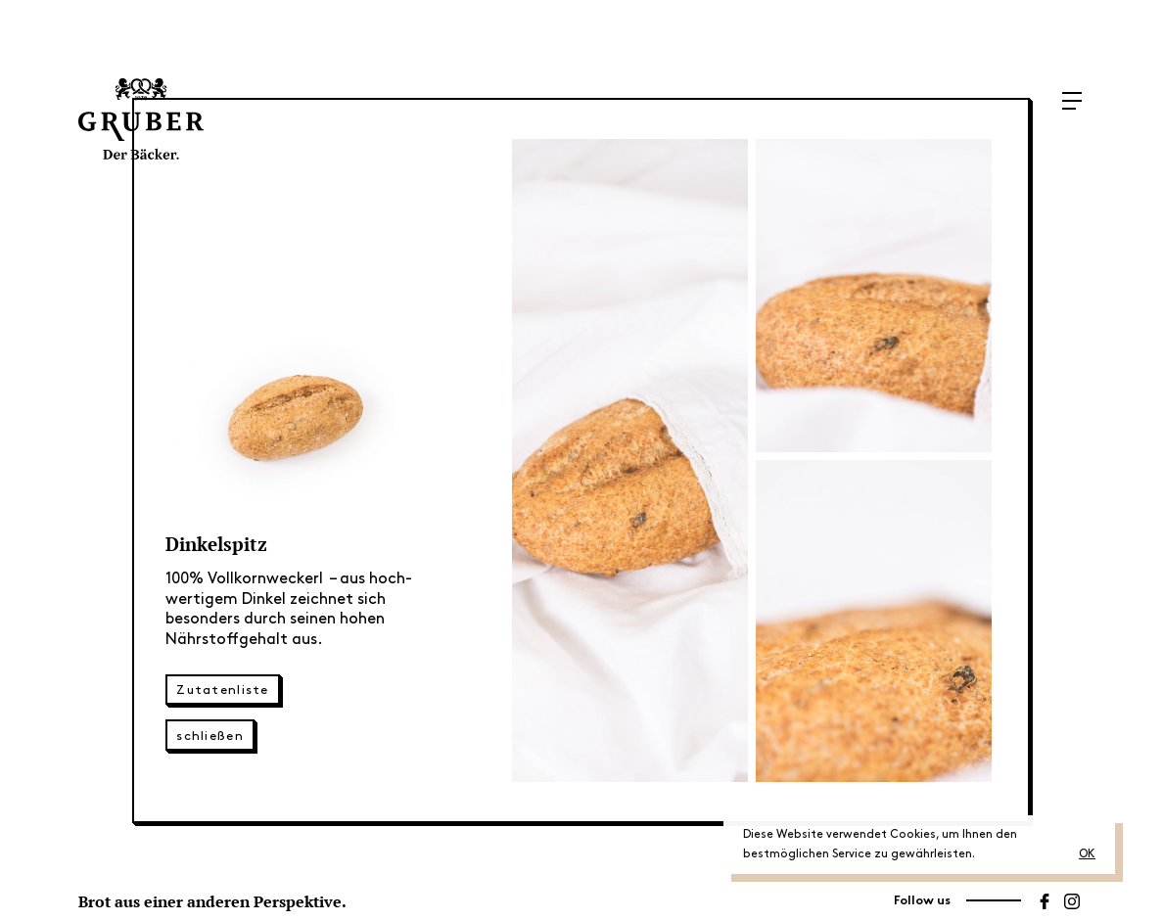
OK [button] (1087, 854)
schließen (210, 736)
